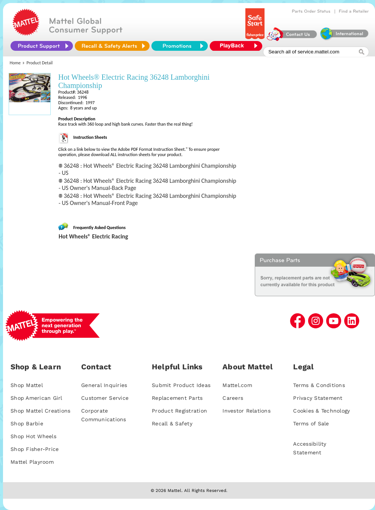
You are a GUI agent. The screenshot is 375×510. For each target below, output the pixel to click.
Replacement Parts (177, 398)
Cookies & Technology (321, 411)
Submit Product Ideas (181, 385)
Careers (232, 398)
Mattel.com (237, 385)
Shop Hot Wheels (33, 436)
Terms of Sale (311, 423)
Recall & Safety (172, 423)
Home (15, 62)
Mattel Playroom (32, 462)
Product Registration (179, 411)
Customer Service (105, 398)
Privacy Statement (317, 398)
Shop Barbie (27, 423)
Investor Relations (246, 411)
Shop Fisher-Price (35, 449)
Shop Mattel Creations (40, 411)
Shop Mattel (27, 385)
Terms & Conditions (319, 385)
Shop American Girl (36, 398)
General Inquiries (104, 385)
